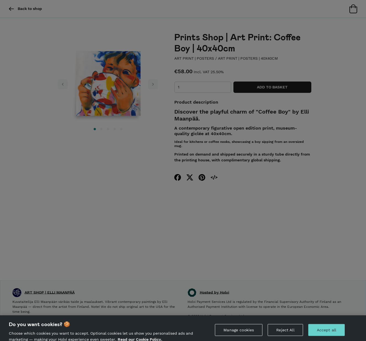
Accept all (326, 332)
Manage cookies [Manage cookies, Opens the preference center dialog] (238, 332)
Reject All (285, 332)
